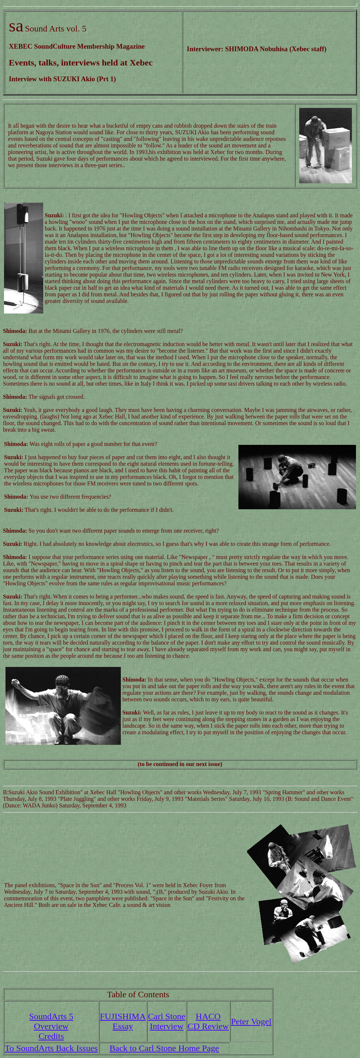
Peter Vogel (251, 1021)
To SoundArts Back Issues (51, 1048)
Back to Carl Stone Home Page (164, 1048)
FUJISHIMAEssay (123, 1021)
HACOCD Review (208, 1021)
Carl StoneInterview (166, 1021)
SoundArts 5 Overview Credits (51, 1026)
